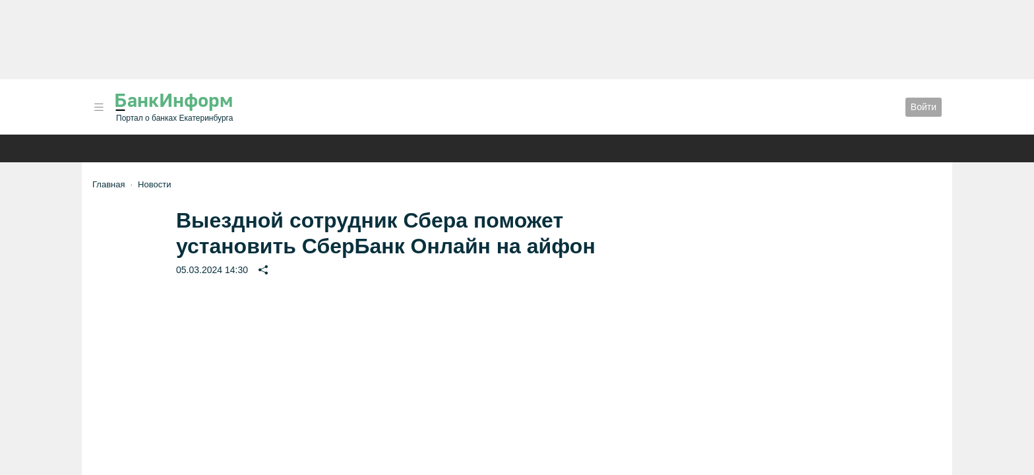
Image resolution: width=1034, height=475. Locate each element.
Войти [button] (923, 107)
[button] (99, 107)
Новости (154, 184)
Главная (108, 184)
